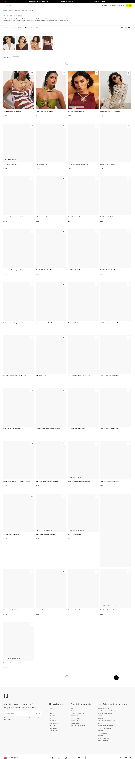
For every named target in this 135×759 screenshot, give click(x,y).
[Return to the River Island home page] (9, 5)
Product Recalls (53, 730)
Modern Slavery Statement (105, 725)
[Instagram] (65, 758)
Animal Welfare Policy (103, 738)
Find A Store (52, 725)
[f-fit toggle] (32, 28)
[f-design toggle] (21, 28)
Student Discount (76, 723)
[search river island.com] (104, 5)
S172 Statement (102, 733)
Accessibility (101, 718)
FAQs (50, 718)
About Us (73, 708)
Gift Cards (52, 715)
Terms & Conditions (103, 708)
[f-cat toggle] (7, 28)
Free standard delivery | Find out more (38, 1)
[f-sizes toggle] (27, 28)
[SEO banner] (37, 19)
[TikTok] (85, 758)
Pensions (100, 735)
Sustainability (75, 710)
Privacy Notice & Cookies (105, 713)
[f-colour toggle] (14, 28)
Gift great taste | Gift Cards (67, 1)
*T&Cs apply (7, 717)
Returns (51, 710)
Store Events (74, 720)
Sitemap (100, 723)
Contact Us (52, 720)
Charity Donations (76, 718)
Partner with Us (75, 715)
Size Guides (52, 713)
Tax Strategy (101, 730)
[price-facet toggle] (38, 28)
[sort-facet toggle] (126, 28)
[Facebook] (52, 758)
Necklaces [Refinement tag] (16, 57)
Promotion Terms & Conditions (106, 710)
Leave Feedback (53, 723)
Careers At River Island (77, 713)
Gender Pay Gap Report (104, 728)
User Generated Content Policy (106, 720)
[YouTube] (79, 758)
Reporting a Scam (54, 728)
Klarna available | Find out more (97, 1)
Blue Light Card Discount (78, 725)
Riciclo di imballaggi (103, 740)
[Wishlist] (32, 73)
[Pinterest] (72, 758)
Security (100, 715)
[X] (59, 758)
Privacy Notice (7, 719)
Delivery (51, 708)
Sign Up (38, 713)
